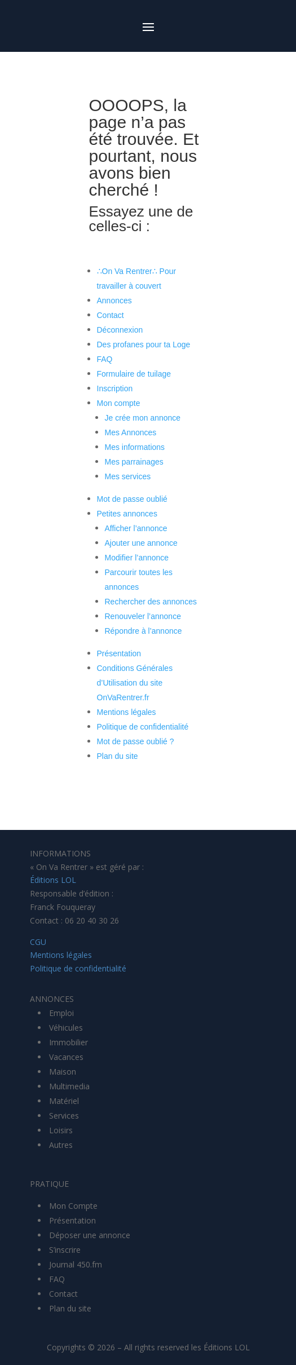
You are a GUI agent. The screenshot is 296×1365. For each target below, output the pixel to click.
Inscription (115, 388)
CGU (38, 941)
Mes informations (135, 447)
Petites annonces (127, 513)
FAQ (105, 359)
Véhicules (66, 1027)
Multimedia (69, 1086)
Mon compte (118, 403)
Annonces (114, 300)
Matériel (64, 1100)
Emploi (61, 1013)
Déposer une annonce (89, 1235)
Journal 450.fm (75, 1264)
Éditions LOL (53, 879)
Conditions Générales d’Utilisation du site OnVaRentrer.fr (135, 683)
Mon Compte (73, 1205)
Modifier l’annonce (137, 557)
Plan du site (117, 756)
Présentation (119, 653)
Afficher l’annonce (136, 528)
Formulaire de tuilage (134, 373)
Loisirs (61, 1130)
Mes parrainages (134, 461)
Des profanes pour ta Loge (144, 344)
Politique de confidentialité (143, 726)
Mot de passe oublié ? (135, 741)
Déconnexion (120, 329)
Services (64, 1115)
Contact (110, 315)
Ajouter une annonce (141, 542)
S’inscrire (65, 1249)
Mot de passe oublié (132, 498)
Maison (62, 1071)
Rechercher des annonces (151, 601)
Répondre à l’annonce (143, 630)
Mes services (128, 476)
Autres (61, 1144)
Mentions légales (126, 712)
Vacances (66, 1057)
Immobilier (68, 1042)
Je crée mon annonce (143, 417)
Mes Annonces (131, 432)
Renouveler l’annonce (143, 616)
